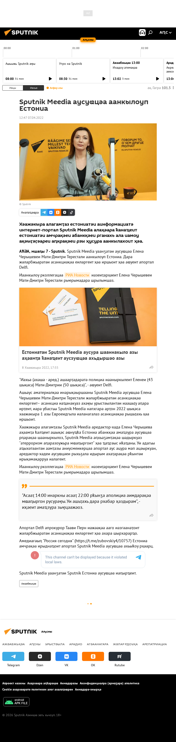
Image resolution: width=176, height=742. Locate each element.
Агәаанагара (97, 644)
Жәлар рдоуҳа (125, 644)
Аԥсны (35, 644)
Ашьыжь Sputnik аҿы (20, 64)
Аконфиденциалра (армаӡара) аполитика (109, 683)
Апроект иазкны (13, 683)
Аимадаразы (69, 683)
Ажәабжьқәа (28, 583)
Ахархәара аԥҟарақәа (42, 683)
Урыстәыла (55, 644)
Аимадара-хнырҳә (88, 689)
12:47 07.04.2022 (31, 118)
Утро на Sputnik (70, 64)
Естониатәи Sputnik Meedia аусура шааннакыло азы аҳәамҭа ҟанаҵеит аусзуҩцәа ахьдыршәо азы (80, 355)
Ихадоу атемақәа (125, 67)
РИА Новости (77, 275)
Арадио (75, 644)
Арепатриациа (154, 644)
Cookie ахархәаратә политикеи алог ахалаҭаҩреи (37, 689)
